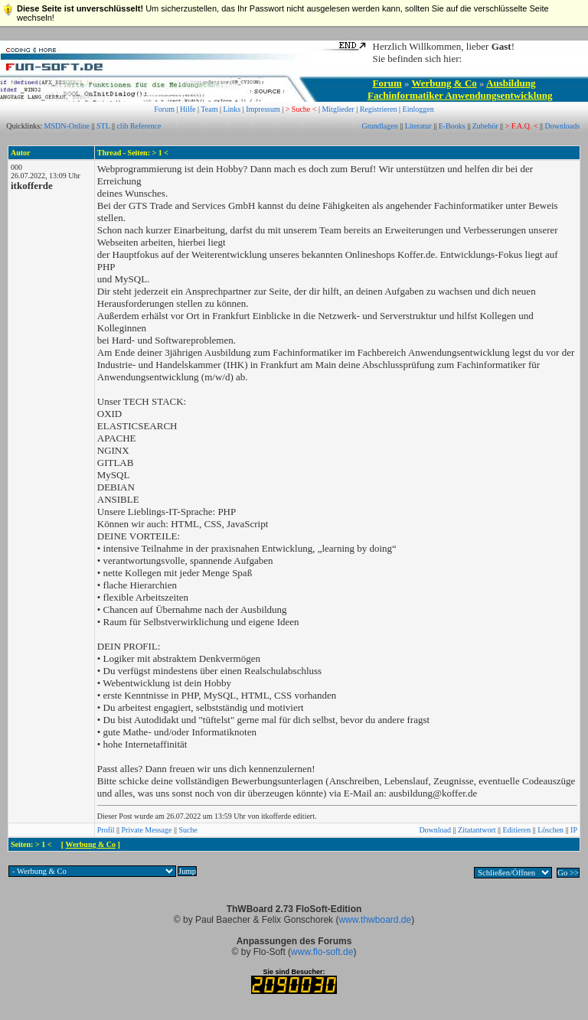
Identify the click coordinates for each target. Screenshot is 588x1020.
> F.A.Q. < (521, 126)
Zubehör (485, 126)
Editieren (517, 830)
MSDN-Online (67, 126)
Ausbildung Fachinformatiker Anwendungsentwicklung (460, 89)
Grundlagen (379, 126)
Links (231, 109)
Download (435, 830)
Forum (387, 83)
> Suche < (301, 109)
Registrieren (378, 109)
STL (102, 126)
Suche (187, 830)
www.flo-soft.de (322, 952)
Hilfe (188, 109)
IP (573, 830)
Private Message (147, 830)
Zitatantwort (476, 830)
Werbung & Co (444, 83)
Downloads (562, 126)
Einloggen (418, 109)
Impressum (262, 109)
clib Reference (138, 126)
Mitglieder (338, 109)
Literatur (418, 126)
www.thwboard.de (374, 919)
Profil (106, 830)
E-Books (452, 126)
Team (209, 109)
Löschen (550, 830)
